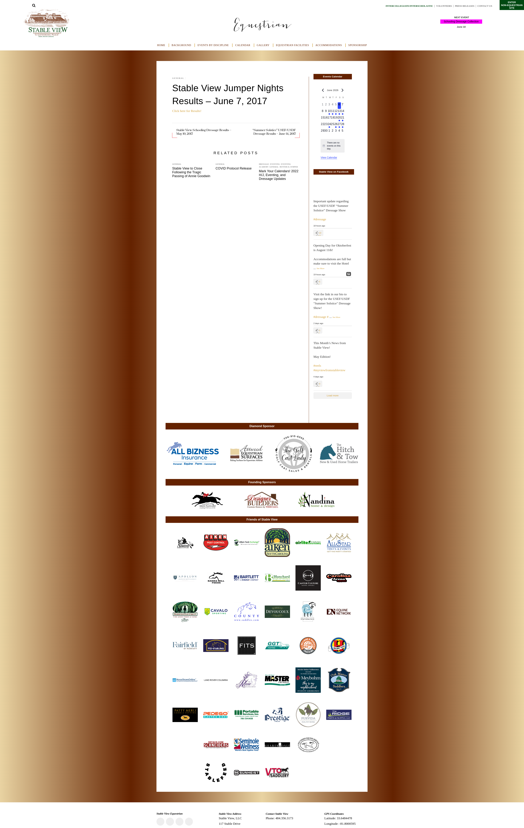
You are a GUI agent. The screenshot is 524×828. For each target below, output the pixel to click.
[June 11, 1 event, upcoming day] (332, 112)
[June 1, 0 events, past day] (322, 105)
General (178, 78)
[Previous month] (323, 90)
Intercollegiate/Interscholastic (404, 6)
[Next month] (342, 90)
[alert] (333, 146)
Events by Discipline (213, 45)
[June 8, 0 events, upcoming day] (322, 112)
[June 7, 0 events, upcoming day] (342, 105)
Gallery (263, 45)
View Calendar (329, 157)
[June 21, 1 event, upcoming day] (342, 118)
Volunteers (441, 6)
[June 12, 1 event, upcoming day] (336, 112)
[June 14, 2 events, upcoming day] (342, 112)
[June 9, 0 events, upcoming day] (326, 112)
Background (181, 45)
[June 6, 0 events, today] (339, 105)
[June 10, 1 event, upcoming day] (329, 112)
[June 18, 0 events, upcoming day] (332, 118)
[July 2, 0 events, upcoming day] (332, 132)
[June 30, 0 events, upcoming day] (326, 132)
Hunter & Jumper (289, 167)
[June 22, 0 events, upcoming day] (322, 125)
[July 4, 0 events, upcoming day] (339, 132)
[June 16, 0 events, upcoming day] (326, 118)
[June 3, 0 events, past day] (329, 105)
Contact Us (484, 6)
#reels (317, 365)
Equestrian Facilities (292, 45)
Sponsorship (357, 45)
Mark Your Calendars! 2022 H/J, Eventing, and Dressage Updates (278, 175)
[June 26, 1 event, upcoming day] (336, 125)
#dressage (319, 219)
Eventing (275, 164)
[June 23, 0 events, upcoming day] (326, 125)
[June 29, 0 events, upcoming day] (322, 132)
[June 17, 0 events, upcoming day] (329, 118)
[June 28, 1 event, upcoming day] (342, 125)
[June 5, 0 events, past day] (336, 105)
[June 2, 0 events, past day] (326, 105)
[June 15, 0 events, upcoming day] (322, 118)
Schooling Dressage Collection (461, 21)
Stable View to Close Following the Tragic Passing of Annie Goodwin (191, 172)
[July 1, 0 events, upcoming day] (329, 132)
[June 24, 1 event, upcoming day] (329, 125)
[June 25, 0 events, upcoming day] (332, 125)
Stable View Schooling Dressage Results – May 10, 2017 (203, 132)
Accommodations (328, 45)
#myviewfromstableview (329, 370)
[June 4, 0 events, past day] (332, 105)
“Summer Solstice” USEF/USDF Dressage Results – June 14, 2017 (274, 132)
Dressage (264, 164)
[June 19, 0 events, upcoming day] (336, 118)
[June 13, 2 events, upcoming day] (339, 112)
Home (161, 45)
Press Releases (463, 6)
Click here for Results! (186, 111)
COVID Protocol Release (234, 168)
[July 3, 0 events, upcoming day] (336, 132)
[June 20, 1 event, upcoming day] (339, 118)
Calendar (242, 45)
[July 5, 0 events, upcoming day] (342, 132)
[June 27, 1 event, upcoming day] (339, 125)
